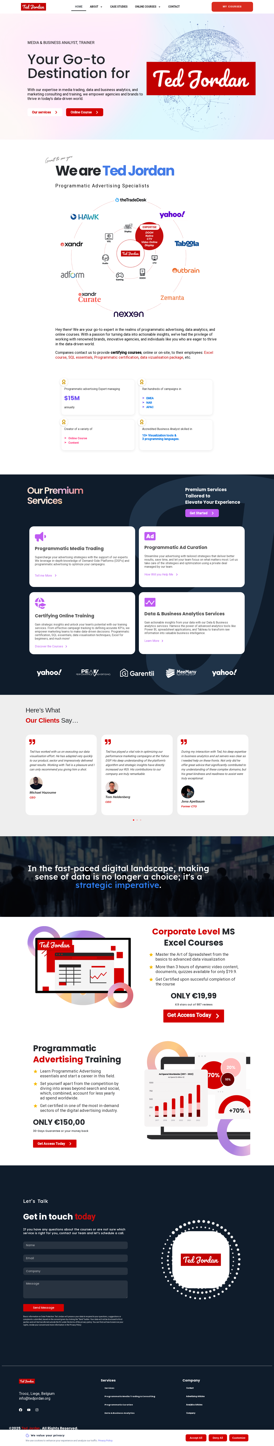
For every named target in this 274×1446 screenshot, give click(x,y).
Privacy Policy (105, 1440)
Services (109, 1388)
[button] (133, 820)
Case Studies (119, 6)
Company (190, 1413)
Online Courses (148, 7)
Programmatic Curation (119, 1404)
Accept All (196, 1437)
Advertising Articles (195, 1396)
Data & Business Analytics (120, 1413)
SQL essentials (80, 357)
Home (78, 6)
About (96, 7)
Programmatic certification (116, 357)
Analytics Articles (194, 1405)
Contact (174, 6)
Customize (238, 1437)
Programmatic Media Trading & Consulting (130, 1396)
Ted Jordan (30, 1428)
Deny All (218, 1437)
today (85, 1217)
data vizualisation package (161, 357)
